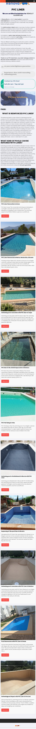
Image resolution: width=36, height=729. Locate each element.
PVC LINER (3, 1)
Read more (5, 216)
